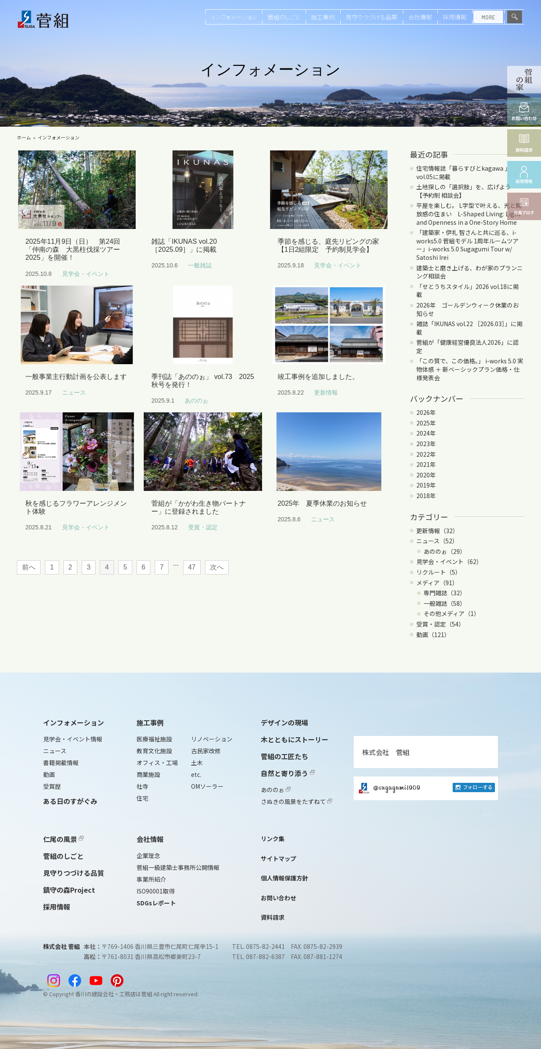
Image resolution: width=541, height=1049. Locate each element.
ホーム (24, 137)
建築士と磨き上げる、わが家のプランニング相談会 (469, 272)
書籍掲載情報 (61, 762)
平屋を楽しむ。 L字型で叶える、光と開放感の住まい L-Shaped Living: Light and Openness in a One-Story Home (469, 213)
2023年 (426, 443)
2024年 (426, 433)
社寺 (142, 786)
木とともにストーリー (294, 739)
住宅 (142, 798)
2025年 (426, 423)
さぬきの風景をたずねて (296, 801)
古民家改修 (206, 751)
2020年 (426, 475)
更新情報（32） (437, 530)
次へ (217, 567)
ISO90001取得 (156, 891)
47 (192, 567)
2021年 (426, 464)
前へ (29, 567)
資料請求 (272, 917)
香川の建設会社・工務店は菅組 (113, 994)
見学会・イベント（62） (449, 561)
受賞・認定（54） (440, 624)
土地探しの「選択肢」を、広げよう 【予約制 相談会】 (466, 191)
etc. (196, 774)
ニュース (54, 751)
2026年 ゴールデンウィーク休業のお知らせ (467, 309)
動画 (49, 774)
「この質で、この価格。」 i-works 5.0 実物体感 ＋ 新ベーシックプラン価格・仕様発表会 (469, 369)
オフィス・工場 (157, 762)
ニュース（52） (437, 541)
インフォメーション (234, 17)
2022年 (426, 454)
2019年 (426, 485)
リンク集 (272, 838)
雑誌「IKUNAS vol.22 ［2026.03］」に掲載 (469, 327)
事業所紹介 (151, 879)
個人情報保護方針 (284, 878)
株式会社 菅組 (386, 752)
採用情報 (455, 17)
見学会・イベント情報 (72, 739)
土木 (197, 762)
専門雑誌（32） (445, 593)
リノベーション (211, 739)
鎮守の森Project (69, 890)
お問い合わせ (278, 898)
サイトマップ (278, 858)
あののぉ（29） (445, 551)
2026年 (426, 412)
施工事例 (323, 17)
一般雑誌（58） (445, 603)
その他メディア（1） (452, 613)
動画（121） (433, 634)
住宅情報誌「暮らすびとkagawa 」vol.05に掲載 (463, 172)
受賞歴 (52, 786)
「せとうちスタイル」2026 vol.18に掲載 (467, 290)
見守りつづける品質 (371, 17)
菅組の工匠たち (284, 756)
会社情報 (420, 17)
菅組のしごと (284, 17)
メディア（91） (437, 582)
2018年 (426, 495)
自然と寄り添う (288, 773)
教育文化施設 (154, 751)
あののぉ (276, 789)
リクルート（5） (438, 572)
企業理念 (148, 855)
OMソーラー (207, 786)
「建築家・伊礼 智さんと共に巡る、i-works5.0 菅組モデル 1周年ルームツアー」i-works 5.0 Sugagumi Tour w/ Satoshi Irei (467, 245)
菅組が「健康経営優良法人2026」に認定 (467, 346)
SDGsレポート (156, 903)
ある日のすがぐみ (70, 801)
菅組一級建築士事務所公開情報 (178, 867)
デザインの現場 (284, 722)
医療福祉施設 (154, 739)
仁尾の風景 (63, 839)
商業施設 (148, 774)
